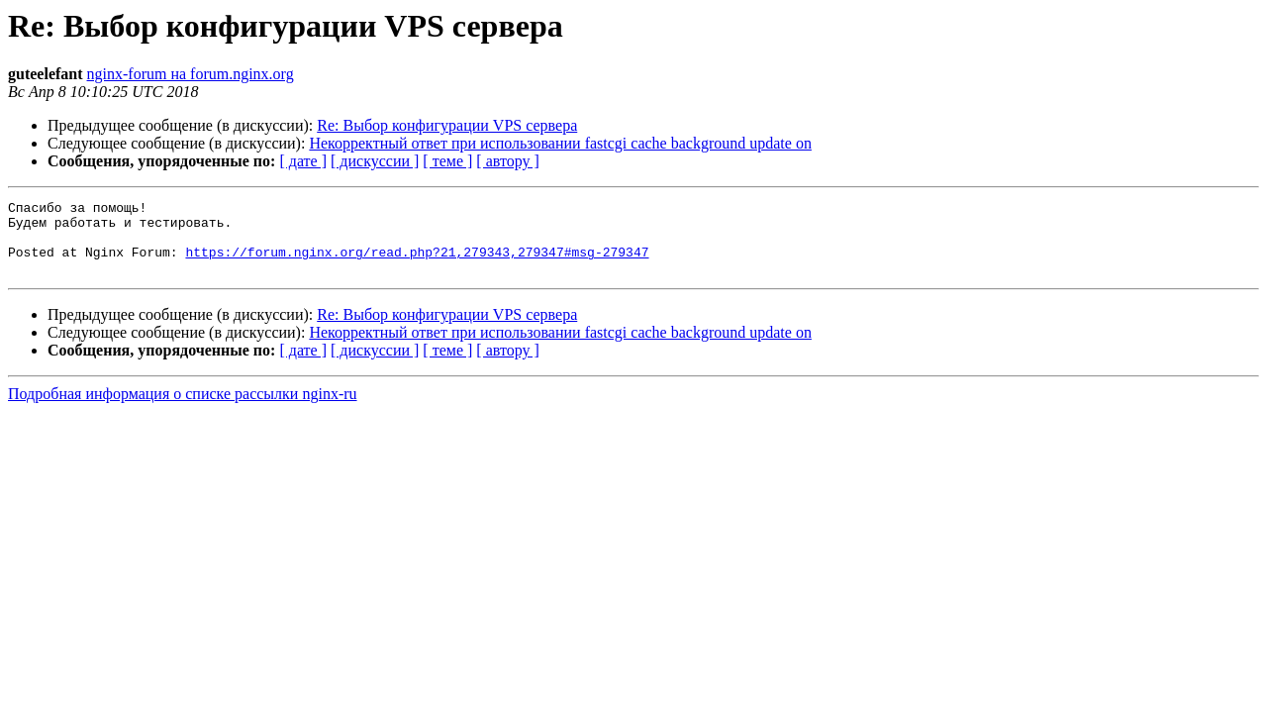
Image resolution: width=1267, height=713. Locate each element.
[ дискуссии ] (375, 161)
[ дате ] (303, 161)
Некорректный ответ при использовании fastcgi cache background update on (560, 143)
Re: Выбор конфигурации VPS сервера (447, 125)
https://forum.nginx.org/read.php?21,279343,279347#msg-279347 (416, 263)
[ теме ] (447, 161)
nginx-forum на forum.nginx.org (190, 73)
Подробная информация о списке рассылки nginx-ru (182, 408)
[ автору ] (507, 161)
